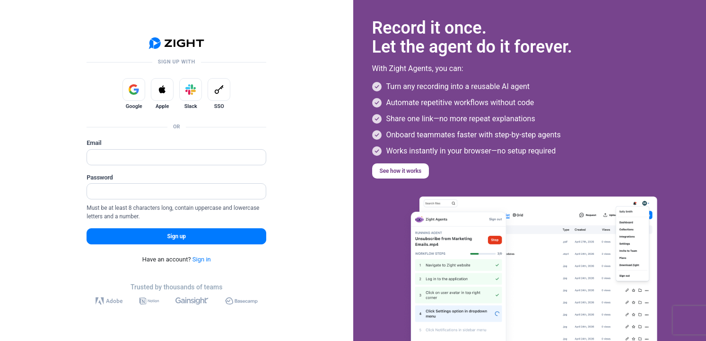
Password (100, 177)
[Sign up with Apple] (162, 89)
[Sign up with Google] (133, 89)
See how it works (401, 171)
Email (94, 142)
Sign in (201, 259)
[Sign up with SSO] (219, 89)
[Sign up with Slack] (190, 89)
